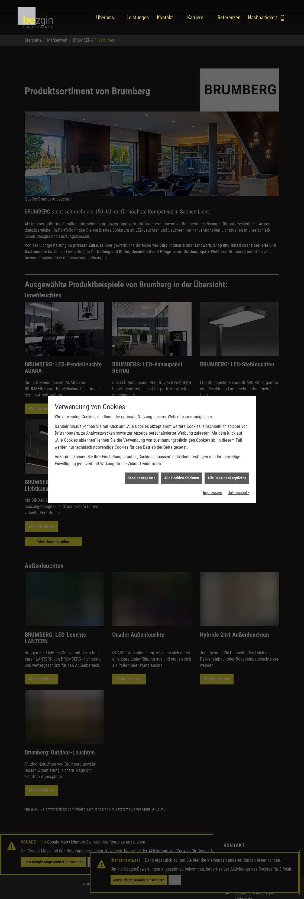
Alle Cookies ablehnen (181, 469)
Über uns (105, 17)
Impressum (212, 483)
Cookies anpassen (142, 469)
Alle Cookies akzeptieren (227, 469)
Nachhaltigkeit (259, 17)
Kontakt (165, 17)
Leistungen (137, 17)
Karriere (195, 17)
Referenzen (228, 17)
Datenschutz (238, 483)
